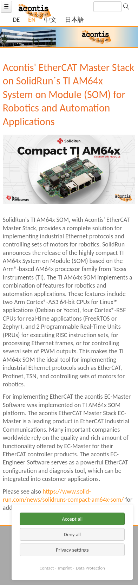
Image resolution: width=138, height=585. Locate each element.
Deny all (72, 534)
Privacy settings (72, 550)
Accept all (72, 519)
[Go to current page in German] (16, 20)
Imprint (65, 568)
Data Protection (90, 568)
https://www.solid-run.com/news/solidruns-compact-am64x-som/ (63, 495)
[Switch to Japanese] (74, 20)
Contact (47, 568)
